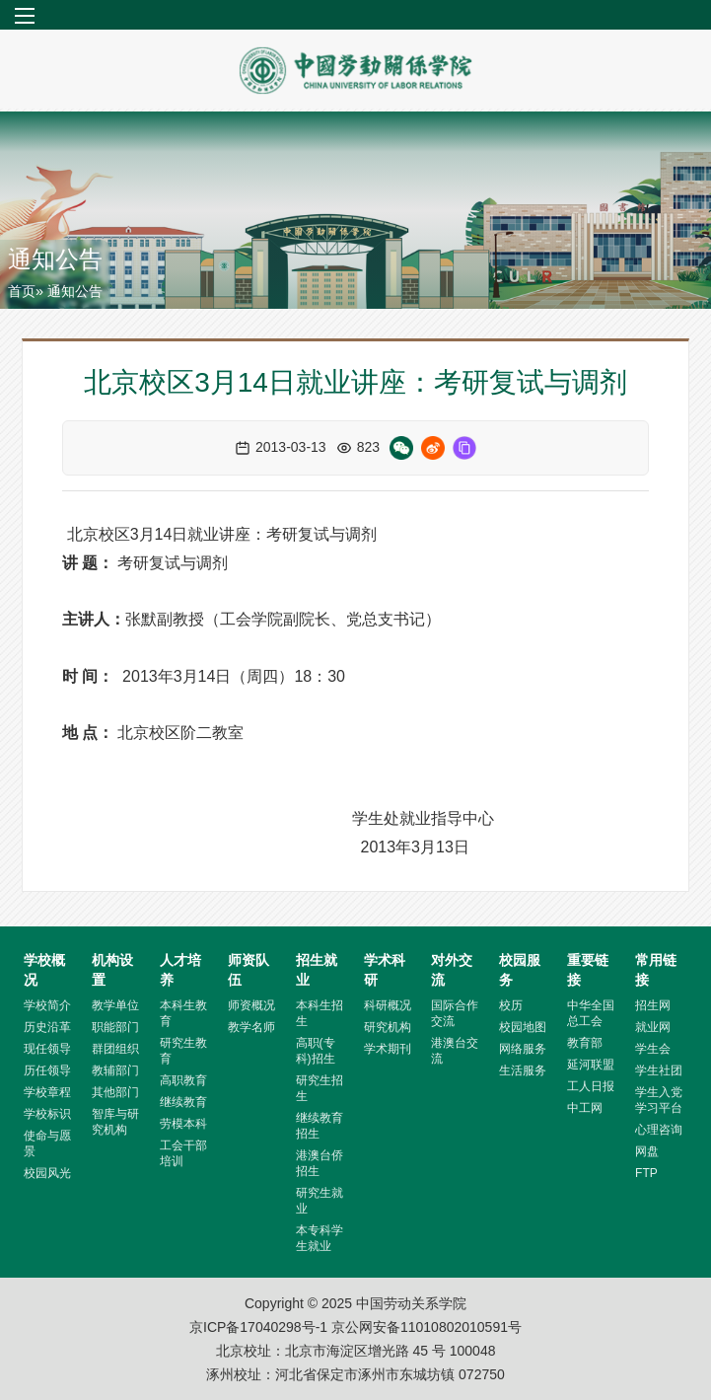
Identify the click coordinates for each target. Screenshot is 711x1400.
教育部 (585, 1043)
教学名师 (251, 1027)
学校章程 (47, 1092)
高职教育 (183, 1080)
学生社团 (658, 1070)
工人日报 (590, 1086)
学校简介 (47, 1005)
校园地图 (522, 1027)
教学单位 (115, 1005)
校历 (511, 1005)
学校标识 (47, 1114)
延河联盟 (590, 1064)
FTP (646, 1173)
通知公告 (55, 259)
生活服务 (522, 1070)
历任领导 (47, 1070)
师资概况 (251, 1005)
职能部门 (115, 1027)
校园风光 (47, 1173)
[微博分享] (433, 448)
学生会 (653, 1049)
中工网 (585, 1108)
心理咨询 (658, 1130)
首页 (22, 291)
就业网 (653, 1027)
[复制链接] (464, 448)
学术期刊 (387, 1049)
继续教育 (183, 1102)
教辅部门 (115, 1070)
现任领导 (47, 1049)
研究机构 (387, 1027)
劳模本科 (183, 1124)
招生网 (653, 1005)
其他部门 (115, 1092)
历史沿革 (47, 1027)
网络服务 (522, 1049)
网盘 (647, 1151)
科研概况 (387, 1005)
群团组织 (115, 1049)
